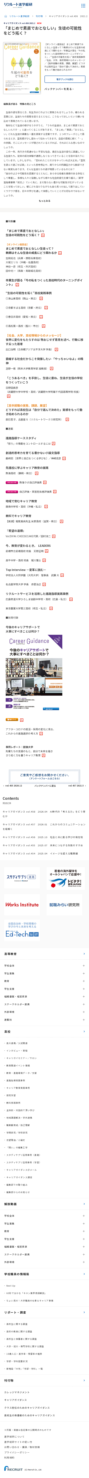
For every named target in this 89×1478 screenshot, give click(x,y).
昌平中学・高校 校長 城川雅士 (23, 560)
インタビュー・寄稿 (17, 1050)
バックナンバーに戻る (45, 785)
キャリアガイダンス (15, 1400)
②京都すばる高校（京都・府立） (24, 307)
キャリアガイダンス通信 (19, 1177)
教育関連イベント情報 (18, 1065)
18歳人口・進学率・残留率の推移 (24, 1353)
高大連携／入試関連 (17, 1043)
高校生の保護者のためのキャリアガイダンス (29, 1415)
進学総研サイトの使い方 (18, 1442)
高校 (7, 1031)
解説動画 (10, 1204)
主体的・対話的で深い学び (20, 1110)
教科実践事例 (13, 1102)
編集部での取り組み (17, 1184)
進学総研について (14, 1436)
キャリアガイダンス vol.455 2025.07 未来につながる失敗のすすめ (43, 845)
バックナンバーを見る (58, 89)
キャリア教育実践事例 (18, 1087)
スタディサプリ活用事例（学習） (23, 1162)
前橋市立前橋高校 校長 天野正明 (25, 551)
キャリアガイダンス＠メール (21, 1169)
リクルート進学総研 (19, 16)
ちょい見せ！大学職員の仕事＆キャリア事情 (29, 1300)
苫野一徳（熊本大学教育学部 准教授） (27, 368)
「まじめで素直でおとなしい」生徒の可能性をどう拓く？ (26, 233)
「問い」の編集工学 (17, 1147)
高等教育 (10, 954)
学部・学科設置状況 (17, 1361)
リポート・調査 (15, 1312)
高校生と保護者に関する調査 (21, 1338)
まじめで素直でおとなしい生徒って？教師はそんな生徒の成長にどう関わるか (31, 249)
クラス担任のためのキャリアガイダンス (27, 1407)
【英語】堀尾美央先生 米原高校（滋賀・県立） (32, 521)
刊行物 (39, 16)
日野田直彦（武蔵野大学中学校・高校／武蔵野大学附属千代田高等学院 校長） (43, 390)
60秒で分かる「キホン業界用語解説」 (26, 1293)
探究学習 (11, 1095)
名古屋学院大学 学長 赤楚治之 (23, 584)
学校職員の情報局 (16, 1274)
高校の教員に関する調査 (19, 1331)
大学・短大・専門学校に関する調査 (25, 1346)
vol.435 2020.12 (13, 785)
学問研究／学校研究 (17, 1132)
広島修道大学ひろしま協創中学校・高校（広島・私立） (37, 599)
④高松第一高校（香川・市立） (23, 326)
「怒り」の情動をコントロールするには (28, 443)
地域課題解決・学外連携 (19, 1117)
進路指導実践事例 (15, 1080)
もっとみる (44, 200)
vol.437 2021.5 (76, 785)
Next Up (10, 1285)
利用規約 (9, 1457)
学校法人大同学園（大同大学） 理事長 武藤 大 (32, 575)
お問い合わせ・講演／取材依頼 (22, 1447)
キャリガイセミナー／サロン (21, 1057)
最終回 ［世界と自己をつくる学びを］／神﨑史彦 (33, 458)
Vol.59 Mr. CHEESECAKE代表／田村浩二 (28, 536)
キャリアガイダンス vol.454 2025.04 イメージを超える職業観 (40, 853)
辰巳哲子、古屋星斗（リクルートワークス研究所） (35, 419)
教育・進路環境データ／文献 (21, 1072)
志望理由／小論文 (15, 1139)
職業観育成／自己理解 (18, 1125)
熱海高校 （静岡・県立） (20, 473)
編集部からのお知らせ (18, 1192)
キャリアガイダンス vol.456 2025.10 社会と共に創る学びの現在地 (43, 837)
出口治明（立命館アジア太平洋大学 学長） (29, 349)
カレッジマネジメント (17, 1392)
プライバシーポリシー (17, 1452)
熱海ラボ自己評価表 (24, 482)
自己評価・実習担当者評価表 (29, 491)
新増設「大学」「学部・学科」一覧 (24, 1368)
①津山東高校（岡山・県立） (22, 298)
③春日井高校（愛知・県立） (22, 316)
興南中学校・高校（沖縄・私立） (24, 506)
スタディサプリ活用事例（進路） (23, 1154)
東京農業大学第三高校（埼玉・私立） (27, 608)
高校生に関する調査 (17, 1323)
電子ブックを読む (65, 79)
